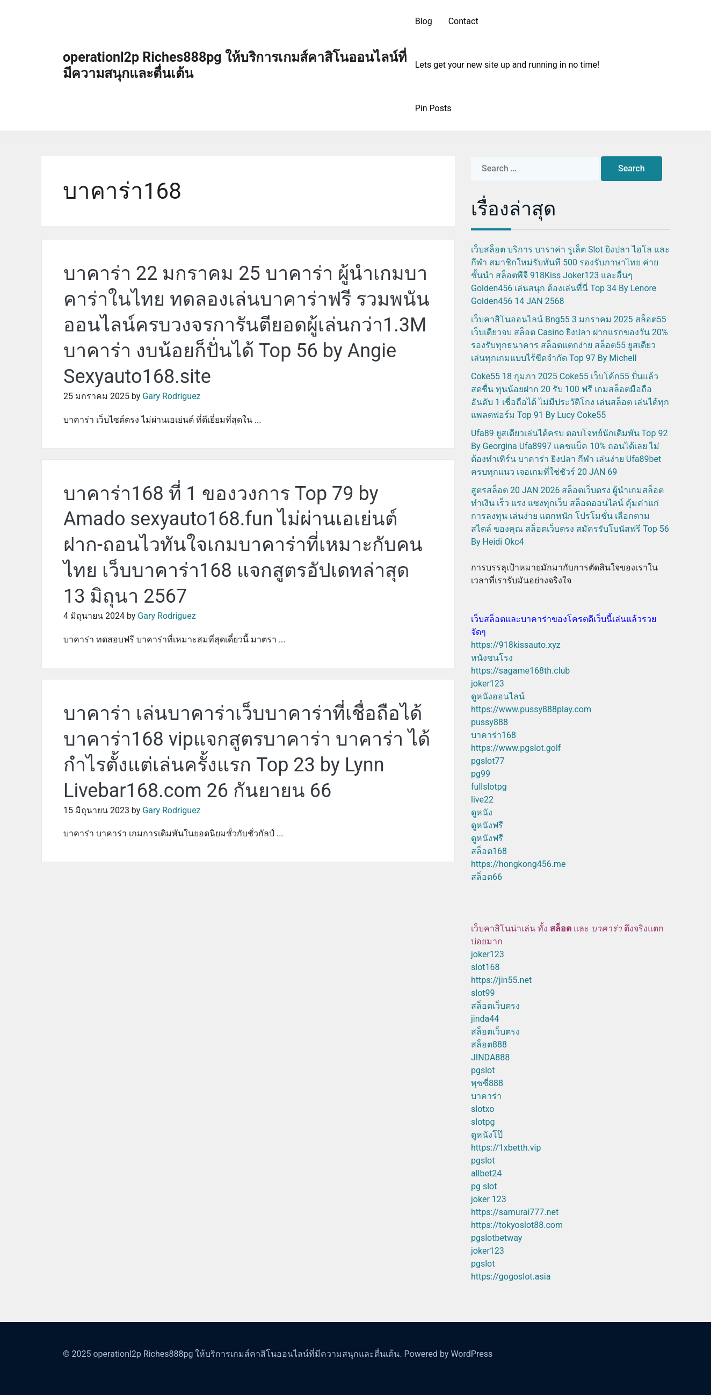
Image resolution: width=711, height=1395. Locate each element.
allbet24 (486, 1173)
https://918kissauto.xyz (516, 645)
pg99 (480, 774)
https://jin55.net (501, 980)
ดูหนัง (481, 812)
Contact (463, 21)
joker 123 (488, 1199)
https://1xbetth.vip (506, 1148)
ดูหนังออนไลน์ (498, 696)
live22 (482, 799)
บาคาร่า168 (493, 735)
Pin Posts (433, 108)
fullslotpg (489, 787)
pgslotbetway (496, 1238)
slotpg (483, 1122)
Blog (423, 21)
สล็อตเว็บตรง (495, 1006)
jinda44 (485, 1019)
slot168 (485, 967)
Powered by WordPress (448, 1354)
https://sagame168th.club (520, 671)
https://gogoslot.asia (510, 1276)
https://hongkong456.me (518, 864)
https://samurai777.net (514, 1212)
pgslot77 (487, 761)
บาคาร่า (486, 1096)
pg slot (484, 1186)
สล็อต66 (486, 877)
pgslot (483, 1070)
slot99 (483, 993)
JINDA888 (490, 1057)
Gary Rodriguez (171, 396)
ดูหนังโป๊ (487, 1135)
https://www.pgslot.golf (516, 748)
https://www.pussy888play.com (531, 709)
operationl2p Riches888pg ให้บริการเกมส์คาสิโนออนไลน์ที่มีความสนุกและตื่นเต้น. (247, 1354)
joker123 (487, 683)
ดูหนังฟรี (487, 825)
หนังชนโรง (492, 658)
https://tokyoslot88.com (517, 1225)
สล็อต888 (489, 1044)
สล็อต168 (489, 851)
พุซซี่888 (487, 1083)
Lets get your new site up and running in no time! (507, 65)
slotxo (482, 1109)
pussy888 (489, 722)
